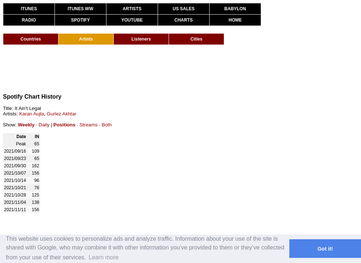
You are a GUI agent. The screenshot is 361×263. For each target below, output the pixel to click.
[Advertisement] (136, 68)
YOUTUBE (132, 20)
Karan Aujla (31, 114)
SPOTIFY (80, 20)
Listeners (141, 39)
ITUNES (29, 8)
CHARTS (183, 20)
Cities (197, 39)
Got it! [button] (325, 249)
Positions (64, 124)
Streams (88, 124)
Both (107, 124)
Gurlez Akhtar (61, 114)
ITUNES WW (80, 8)
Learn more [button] (104, 257)
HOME (235, 20)
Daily (44, 124)
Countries (30, 39)
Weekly (26, 124)
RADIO (29, 20)
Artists (86, 39)
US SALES (184, 8)
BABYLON (235, 8)
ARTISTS (132, 8)
